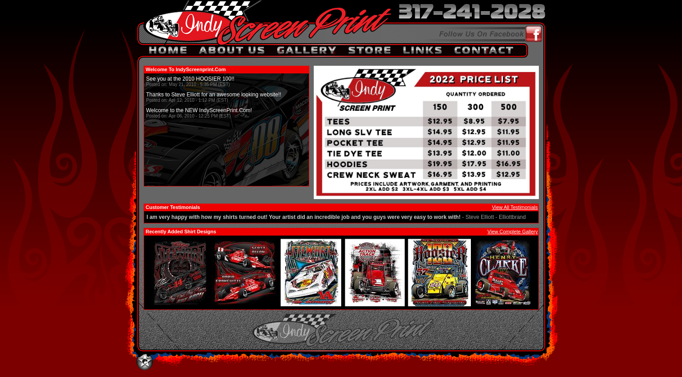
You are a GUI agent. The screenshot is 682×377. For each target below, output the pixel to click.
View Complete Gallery (513, 231)
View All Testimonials (515, 207)
